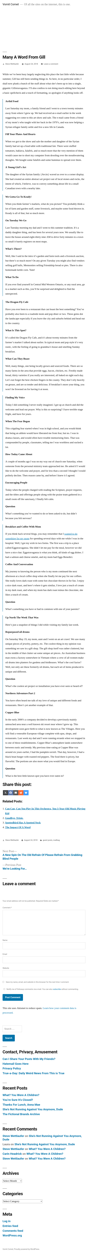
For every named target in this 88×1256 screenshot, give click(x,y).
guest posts (47, 840)
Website (6, 968)
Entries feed (10, 1226)
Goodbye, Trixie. (14, 818)
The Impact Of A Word (18, 827)
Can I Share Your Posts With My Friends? (29, 1059)
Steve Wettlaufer (12, 64)
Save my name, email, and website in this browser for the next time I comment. (37, 982)
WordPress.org (12, 1235)
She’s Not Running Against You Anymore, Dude (33, 1109)
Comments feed (13, 1230)
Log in (6, 1221)
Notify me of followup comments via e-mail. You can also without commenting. (41, 989)
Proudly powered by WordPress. (27, 1249)
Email (5, 954)
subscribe (57, 989)
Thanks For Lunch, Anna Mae (21, 1104)
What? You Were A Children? (21, 1095)
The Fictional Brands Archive (21, 1114)
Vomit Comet (11, 4)
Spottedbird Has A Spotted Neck (23, 822)
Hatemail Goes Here (16, 1063)
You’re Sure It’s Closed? (18, 1100)
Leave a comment (51, 64)
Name (5, 940)
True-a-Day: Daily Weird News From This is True (33, 1073)
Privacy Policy (12, 1068)
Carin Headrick (12, 1153)
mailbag (56, 840)
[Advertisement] (44, 26)
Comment (7, 908)
